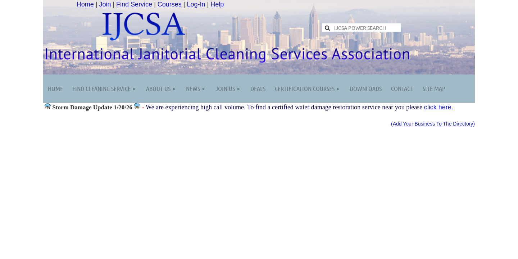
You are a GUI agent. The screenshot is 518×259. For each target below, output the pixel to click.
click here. (438, 107)
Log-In (196, 4)
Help (217, 4)
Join (105, 4)
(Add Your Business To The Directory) (433, 124)
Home (85, 4)
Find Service (134, 4)
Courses (170, 4)
